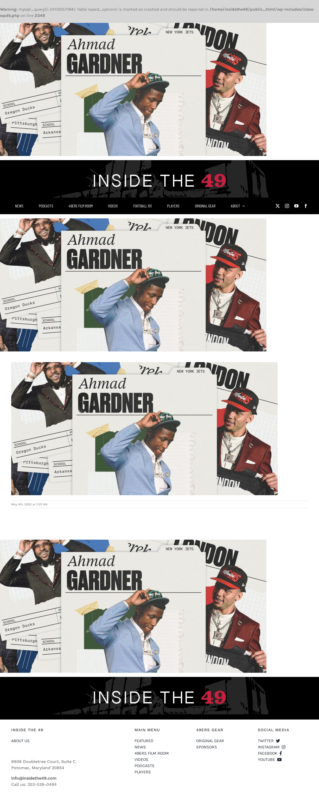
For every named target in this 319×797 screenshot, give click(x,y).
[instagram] (287, 206)
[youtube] (296, 206)
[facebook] (306, 206)
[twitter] (278, 206)
